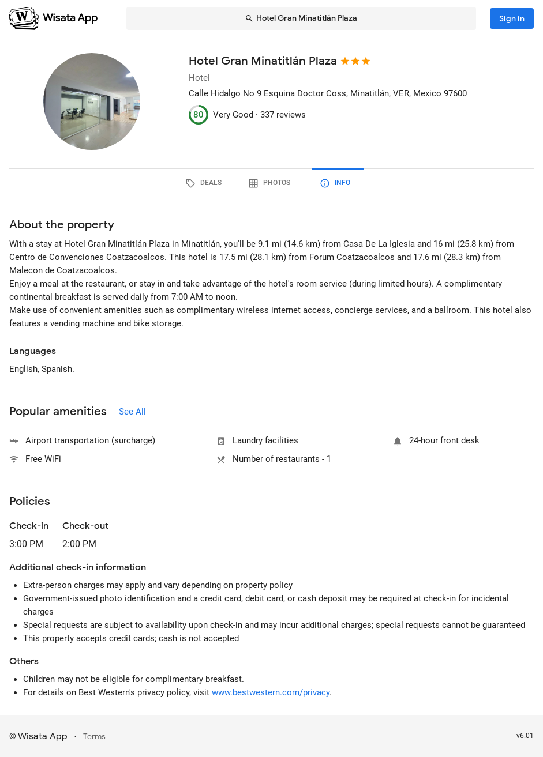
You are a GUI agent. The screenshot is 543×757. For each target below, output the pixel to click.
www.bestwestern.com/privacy (270, 692)
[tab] (206, 183)
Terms (94, 736)
